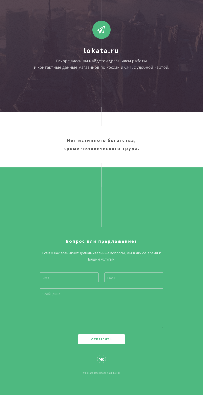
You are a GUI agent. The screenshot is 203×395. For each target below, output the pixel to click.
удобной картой (152, 67)
